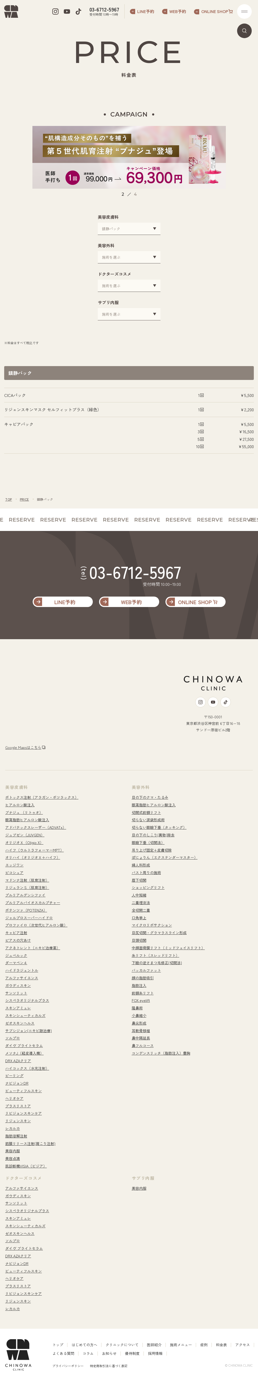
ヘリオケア (14, 1098)
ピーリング (14, 1075)
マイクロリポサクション (152, 925)
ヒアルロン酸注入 (20, 804)
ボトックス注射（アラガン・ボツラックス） (41, 797)
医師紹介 (154, 1344)
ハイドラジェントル (21, 970)
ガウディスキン (18, 985)
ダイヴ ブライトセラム (24, 1045)
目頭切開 (139, 940)
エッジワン (14, 865)
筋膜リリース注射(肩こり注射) (30, 1143)
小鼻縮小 (139, 1015)
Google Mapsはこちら (23, 747)
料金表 (221, 1344)
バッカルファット (146, 970)
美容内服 (12, 1150)
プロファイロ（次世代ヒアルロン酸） (36, 925)
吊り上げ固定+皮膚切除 (152, 850)
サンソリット (16, 993)
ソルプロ (12, 1038)
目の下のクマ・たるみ (150, 797)
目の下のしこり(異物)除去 (153, 834)
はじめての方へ (84, 1344)
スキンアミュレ (18, 1007)
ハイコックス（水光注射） (27, 1068)
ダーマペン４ (16, 962)
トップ (57, 1344)
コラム (88, 1353)
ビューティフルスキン (23, 1090)
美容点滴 (12, 1158)
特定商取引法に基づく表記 (109, 1365)
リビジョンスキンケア (23, 1113)
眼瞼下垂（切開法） (148, 842)
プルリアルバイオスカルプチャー (32, 902)
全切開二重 (141, 910)
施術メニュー (181, 1344)
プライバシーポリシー (68, 1365)
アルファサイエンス (21, 977)
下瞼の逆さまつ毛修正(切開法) (157, 962)
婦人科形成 (141, 865)
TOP (8, 499)
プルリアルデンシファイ (25, 895)
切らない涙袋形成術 (148, 819)
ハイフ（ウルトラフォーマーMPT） (34, 850)
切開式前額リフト (146, 812)
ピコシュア (14, 872)
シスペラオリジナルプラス (27, 1000)
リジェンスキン (18, 1120)
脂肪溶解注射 (16, 1136)
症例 (204, 1344)
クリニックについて (122, 1344)
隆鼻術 (137, 1007)
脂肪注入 (139, 985)
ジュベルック (16, 955)
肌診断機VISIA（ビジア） (26, 1166)
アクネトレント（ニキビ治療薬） (32, 947)
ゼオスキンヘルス (20, 1023)
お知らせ (109, 1353)
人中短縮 (139, 895)
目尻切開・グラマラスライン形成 (159, 932)
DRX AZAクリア (18, 1060)
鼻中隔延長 (141, 1038)
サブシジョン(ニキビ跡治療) (28, 1030)
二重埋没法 (141, 902)
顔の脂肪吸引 (143, 977)
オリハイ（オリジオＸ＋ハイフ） (32, 857)
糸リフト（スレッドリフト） (155, 955)
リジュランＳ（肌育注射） (27, 887)
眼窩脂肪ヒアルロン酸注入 (27, 819)
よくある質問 (63, 1353)
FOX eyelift (141, 1000)
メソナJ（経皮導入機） (24, 1053)
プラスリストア (18, 1105)
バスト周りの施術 (146, 872)
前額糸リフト (143, 993)
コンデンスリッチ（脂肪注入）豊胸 (161, 1053)
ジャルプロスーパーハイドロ (29, 917)
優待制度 (132, 1353)
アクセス (242, 1344)
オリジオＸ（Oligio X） (24, 842)
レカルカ (12, 1128)
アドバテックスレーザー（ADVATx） (35, 827)
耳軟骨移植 (141, 1030)
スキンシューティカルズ (25, 1015)
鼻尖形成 (139, 1023)
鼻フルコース (143, 1045)
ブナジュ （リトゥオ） (24, 812)
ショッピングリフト (148, 887)
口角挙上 (139, 917)
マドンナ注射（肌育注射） (27, 880)
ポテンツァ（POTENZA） (26, 910)
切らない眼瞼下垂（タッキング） (159, 827)
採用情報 (155, 1353)
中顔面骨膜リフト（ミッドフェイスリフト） (168, 947)
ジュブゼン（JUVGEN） (24, 834)
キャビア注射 (16, 932)
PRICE (24, 499)
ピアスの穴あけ (18, 940)
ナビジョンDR (16, 1083)
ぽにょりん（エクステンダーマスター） (165, 857)
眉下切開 (139, 880)
